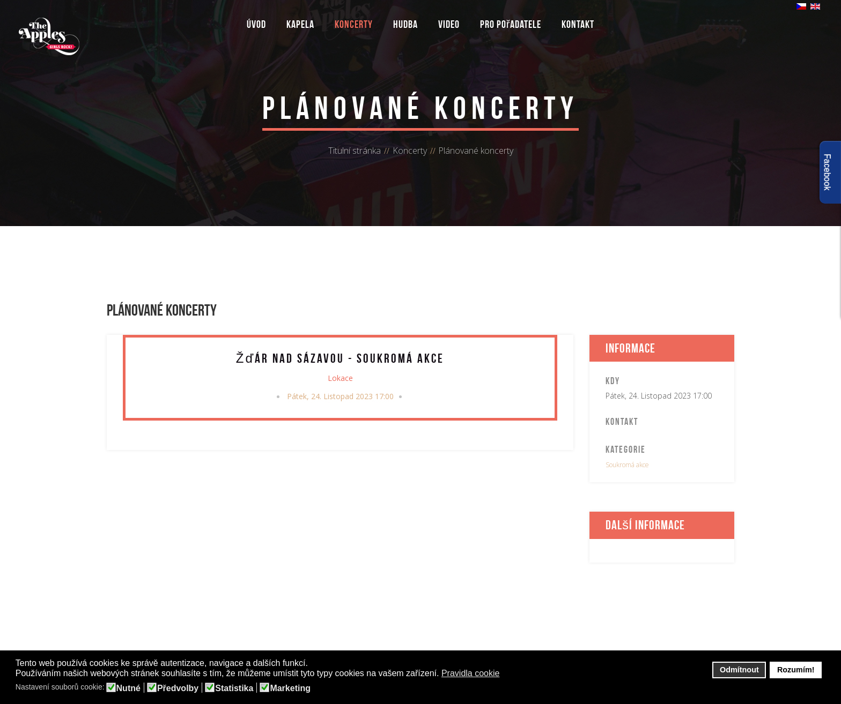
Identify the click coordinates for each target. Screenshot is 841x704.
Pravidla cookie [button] (470, 673)
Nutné (128, 688)
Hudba (405, 24)
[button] (506, 674)
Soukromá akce (627, 464)
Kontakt (578, 24)
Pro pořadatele (511, 24)
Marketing (290, 688)
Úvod (256, 24)
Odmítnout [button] (739, 669)
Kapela (300, 24)
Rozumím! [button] (796, 669)
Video (449, 24)
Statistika (234, 688)
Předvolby (177, 688)
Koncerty (354, 24)
